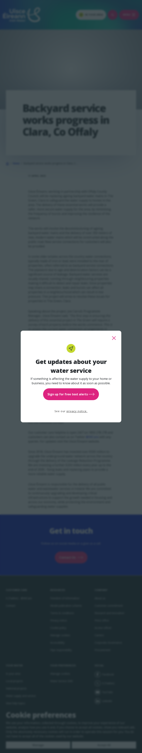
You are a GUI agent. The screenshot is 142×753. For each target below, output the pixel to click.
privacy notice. (77, 411)
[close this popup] (113, 338)
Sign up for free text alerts (71, 394)
